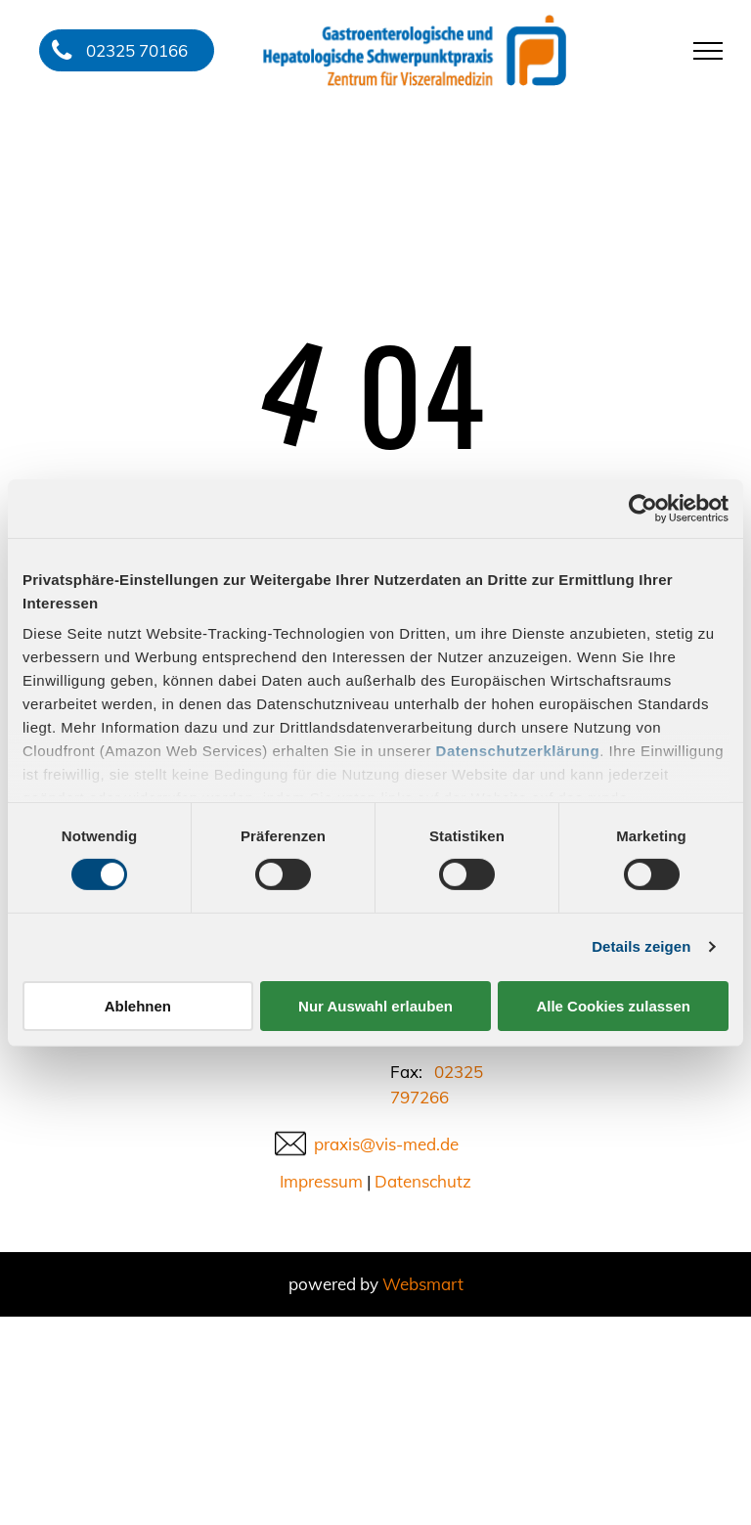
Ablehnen (138, 1006)
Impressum (321, 1181)
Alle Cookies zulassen (613, 1006)
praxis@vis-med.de (386, 1144)
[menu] (708, 50)
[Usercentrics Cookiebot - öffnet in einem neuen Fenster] (643, 507)
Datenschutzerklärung (518, 750)
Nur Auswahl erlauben (375, 1006)
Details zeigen (641, 946)
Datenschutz (423, 1181)
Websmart (423, 1284)
